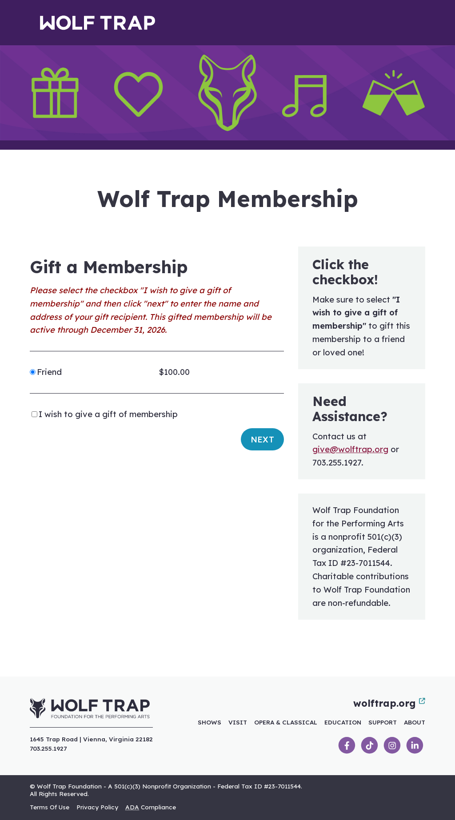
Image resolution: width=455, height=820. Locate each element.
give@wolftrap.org (350, 449)
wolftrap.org (389, 703)
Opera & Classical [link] (285, 722)
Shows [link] (209, 722)
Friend (49, 372)
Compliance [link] (150, 807)
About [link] (414, 722)
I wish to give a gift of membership (108, 414)
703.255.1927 (48, 748)
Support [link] (382, 722)
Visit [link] (237, 722)
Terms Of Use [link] (49, 807)
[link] (346, 745)
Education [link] (342, 722)
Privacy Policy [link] (97, 807)
